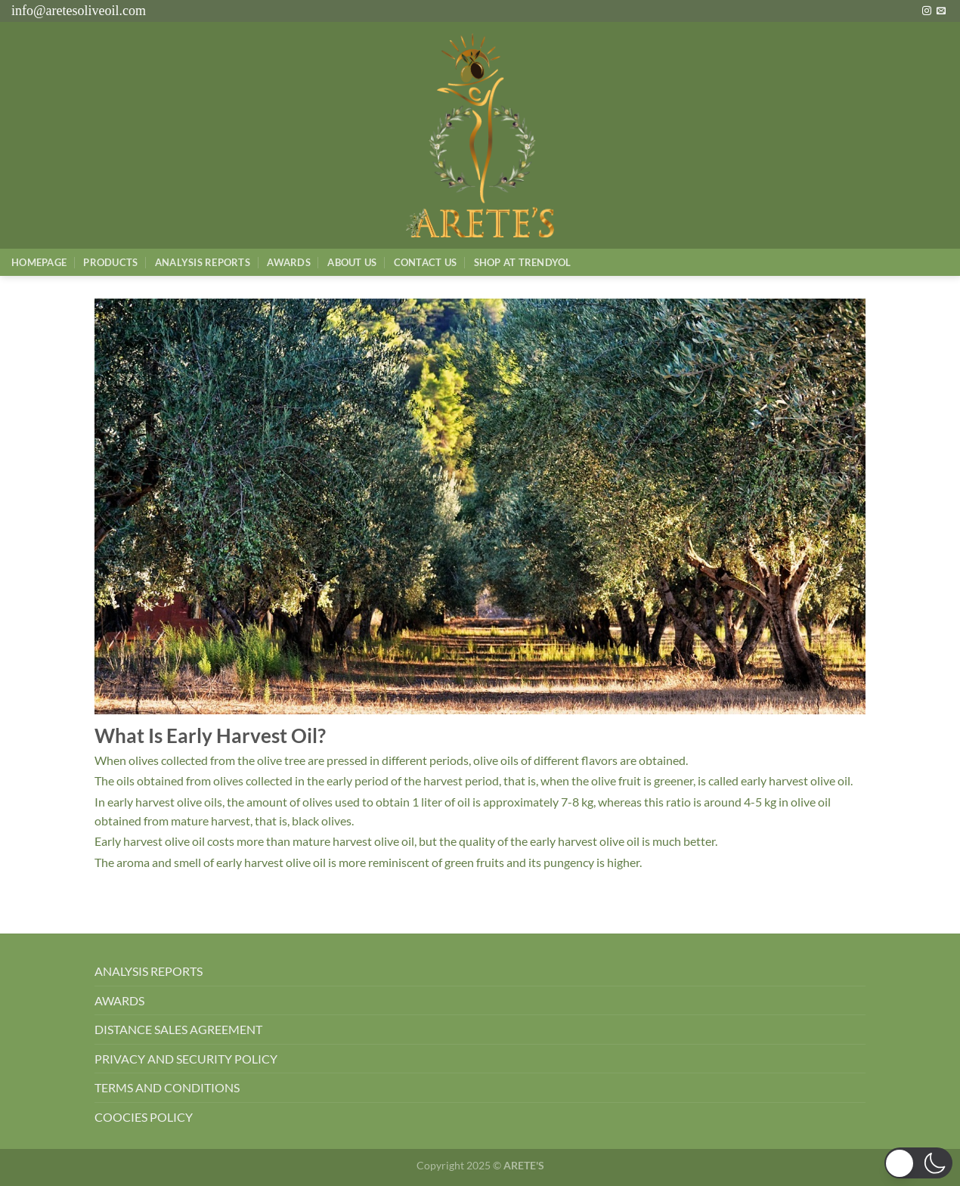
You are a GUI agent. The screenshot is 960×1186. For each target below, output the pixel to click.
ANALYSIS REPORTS (148, 971)
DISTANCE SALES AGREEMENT (178, 1029)
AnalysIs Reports (202, 262)
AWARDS (119, 1000)
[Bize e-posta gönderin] (941, 11)
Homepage (39, 262)
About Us (351, 262)
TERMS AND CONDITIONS (167, 1087)
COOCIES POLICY (143, 1117)
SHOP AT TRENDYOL (522, 262)
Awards (289, 262)
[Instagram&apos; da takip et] (926, 11)
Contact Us (425, 262)
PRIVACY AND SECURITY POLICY (185, 1058)
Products (110, 262)
